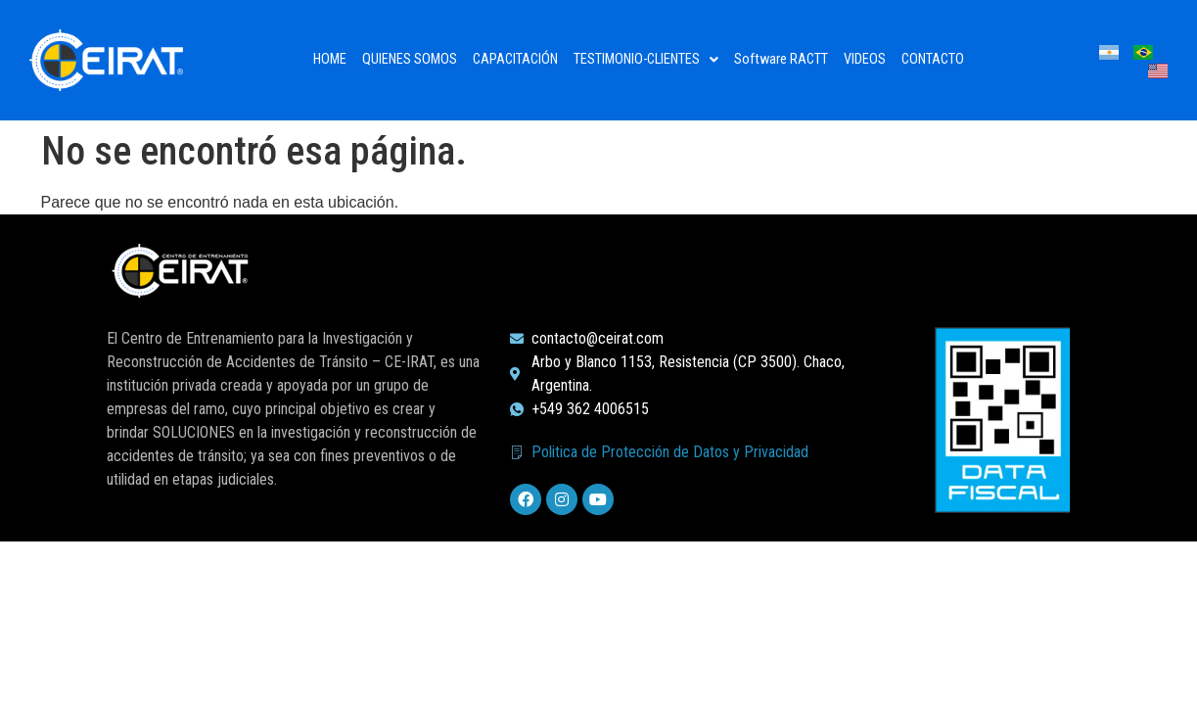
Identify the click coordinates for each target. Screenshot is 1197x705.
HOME (329, 59)
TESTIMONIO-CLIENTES (646, 59)
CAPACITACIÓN (515, 59)
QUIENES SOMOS (409, 59)
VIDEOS (865, 59)
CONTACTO (932, 59)
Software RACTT (781, 59)
